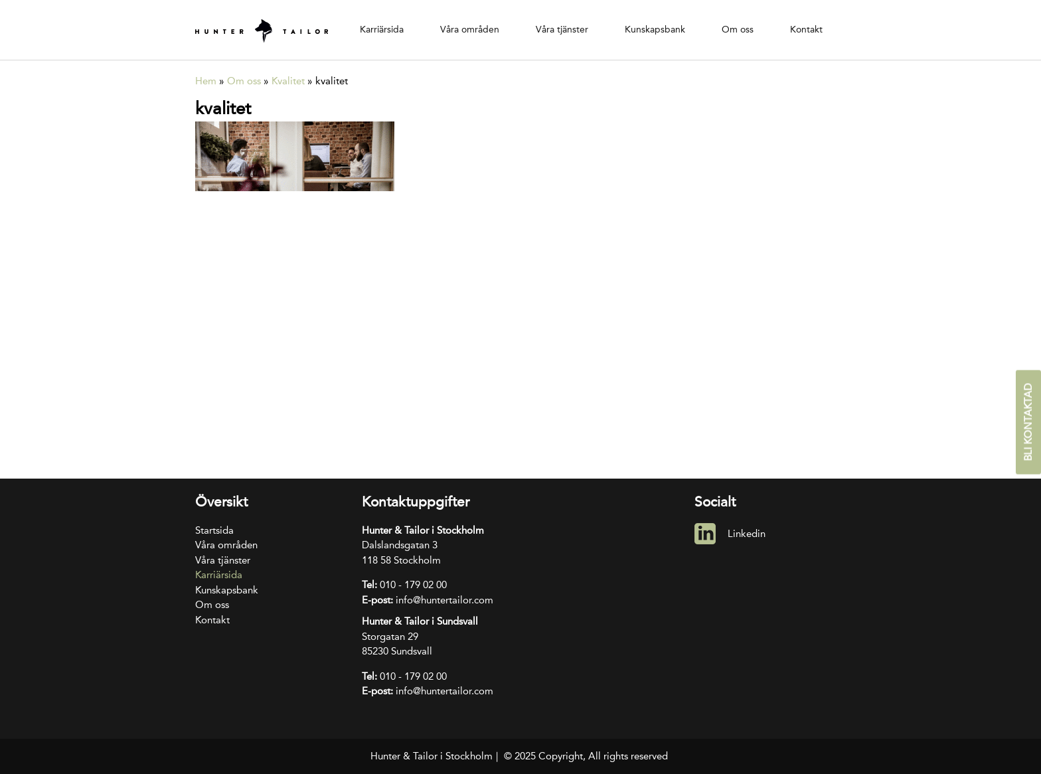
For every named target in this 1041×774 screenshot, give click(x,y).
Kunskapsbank (655, 29)
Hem (205, 81)
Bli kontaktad (1028, 422)
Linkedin (746, 534)
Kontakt (806, 29)
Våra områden (469, 29)
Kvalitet (288, 81)
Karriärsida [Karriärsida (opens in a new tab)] (382, 29)
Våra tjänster (562, 29)
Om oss (738, 29)
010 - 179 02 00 (413, 585)
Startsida (214, 530)
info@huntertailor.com (444, 600)
